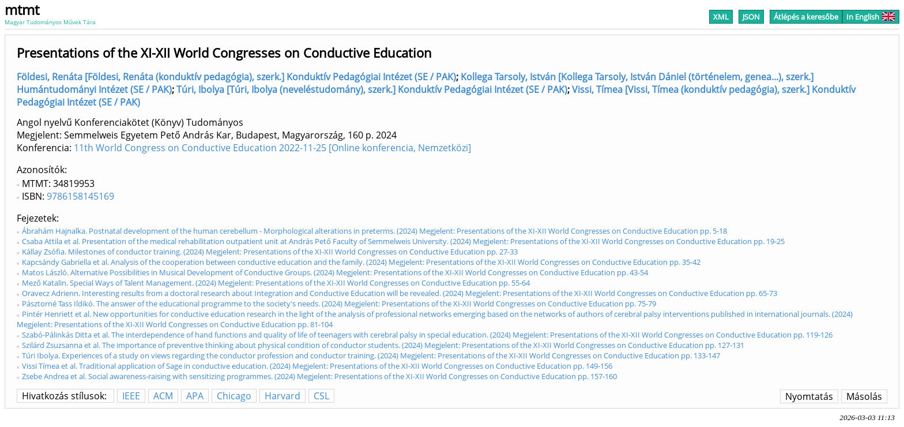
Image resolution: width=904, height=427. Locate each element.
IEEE (131, 395)
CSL (321, 395)
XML (721, 17)
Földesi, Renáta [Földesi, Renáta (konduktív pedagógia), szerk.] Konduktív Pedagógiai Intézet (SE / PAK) (236, 76)
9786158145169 (80, 196)
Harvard (282, 395)
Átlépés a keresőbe (806, 17)
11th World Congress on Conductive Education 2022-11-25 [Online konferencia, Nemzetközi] (272, 147)
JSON (751, 17)
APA (195, 395)
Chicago (234, 395)
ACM (163, 395)
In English (870, 17)
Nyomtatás (809, 396)
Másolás (864, 396)
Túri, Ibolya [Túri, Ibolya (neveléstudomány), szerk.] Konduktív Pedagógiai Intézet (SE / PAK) (371, 89)
